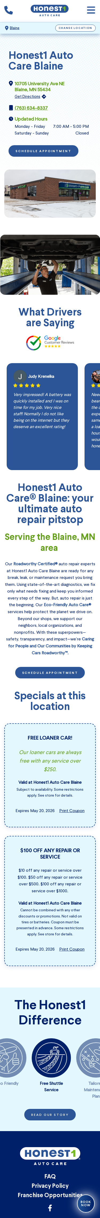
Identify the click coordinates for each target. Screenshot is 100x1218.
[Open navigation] (91, 11)
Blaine (14, 27)
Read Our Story (50, 1115)
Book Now (86, 1203)
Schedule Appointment (43, 151)
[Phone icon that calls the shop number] (8, 11)
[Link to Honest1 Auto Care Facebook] (50, 1210)
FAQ (50, 1177)
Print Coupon (72, 810)
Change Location (76, 28)
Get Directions (27, 96)
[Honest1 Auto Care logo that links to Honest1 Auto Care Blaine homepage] (49, 11)
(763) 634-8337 (31, 108)
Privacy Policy (50, 1186)
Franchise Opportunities (50, 1195)
